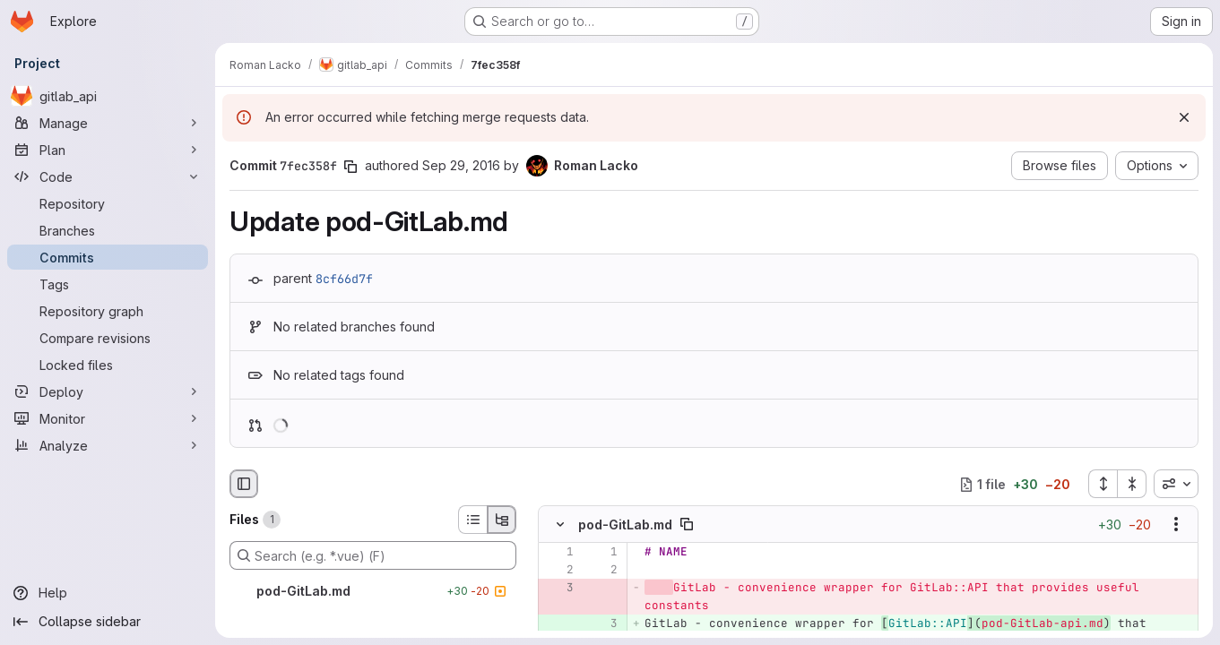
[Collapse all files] (1132, 483)
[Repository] (107, 203)
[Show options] (1176, 525)
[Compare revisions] (107, 337)
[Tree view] (502, 519)
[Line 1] (558, 553)
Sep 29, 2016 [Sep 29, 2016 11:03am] (461, 165)
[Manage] (107, 122)
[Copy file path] (686, 525)
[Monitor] (107, 418)
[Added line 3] (602, 624)
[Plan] (107, 149)
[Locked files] (107, 364)
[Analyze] (107, 445)
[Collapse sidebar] (107, 621)
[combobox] (1176, 483)
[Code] (107, 176)
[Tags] (107, 284)
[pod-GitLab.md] (373, 591)
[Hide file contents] (560, 525)
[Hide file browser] (243, 483)
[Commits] (107, 257)
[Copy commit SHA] (350, 166)
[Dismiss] (1184, 117)
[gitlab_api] (107, 95)
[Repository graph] (107, 310)
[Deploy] (107, 391)
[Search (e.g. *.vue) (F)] (372, 555)
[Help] (107, 593)
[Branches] (107, 230)
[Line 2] (558, 571)
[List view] (472, 519)
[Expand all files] (1102, 483)
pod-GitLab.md (625, 524)
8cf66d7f (344, 279)
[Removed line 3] (558, 589)
